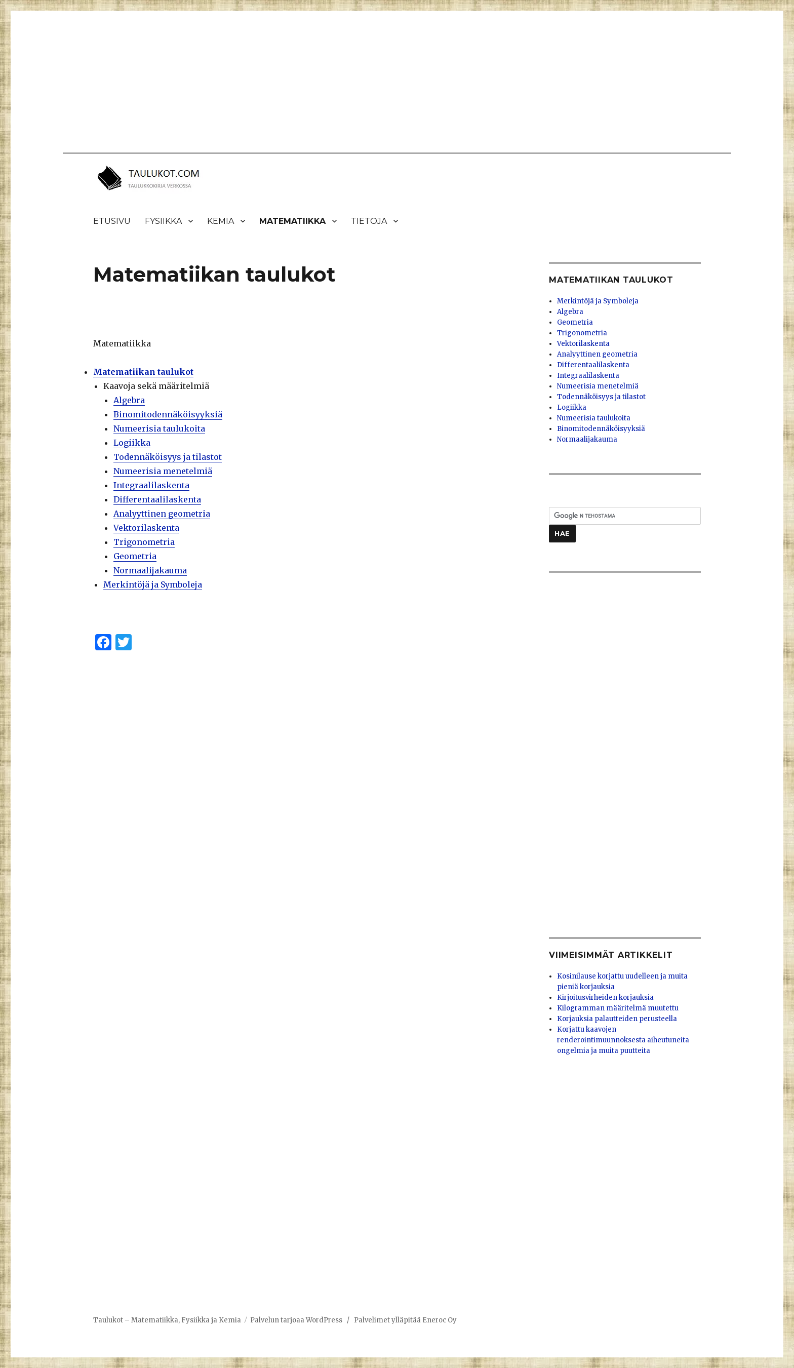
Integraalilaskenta (151, 485)
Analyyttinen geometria (161, 514)
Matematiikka (292, 221)
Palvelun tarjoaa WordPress (296, 1320)
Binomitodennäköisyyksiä (167, 414)
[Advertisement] (386, 82)
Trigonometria (144, 542)
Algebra (129, 400)
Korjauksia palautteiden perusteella (617, 1018)
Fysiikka (163, 221)
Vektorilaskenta (146, 528)
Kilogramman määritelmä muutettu (618, 1008)
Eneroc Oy (439, 1320)
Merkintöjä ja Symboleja (152, 584)
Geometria (134, 556)
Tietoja (369, 221)
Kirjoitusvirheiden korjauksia (605, 997)
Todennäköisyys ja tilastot (167, 457)
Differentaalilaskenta (157, 499)
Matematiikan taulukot (143, 372)
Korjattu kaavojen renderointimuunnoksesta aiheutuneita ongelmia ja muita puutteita (623, 1040)
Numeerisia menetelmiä (162, 471)
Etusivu (112, 221)
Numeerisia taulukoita (159, 428)
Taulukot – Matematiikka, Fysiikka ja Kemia (167, 1320)
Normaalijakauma (150, 570)
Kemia (220, 221)
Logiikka (131, 443)
